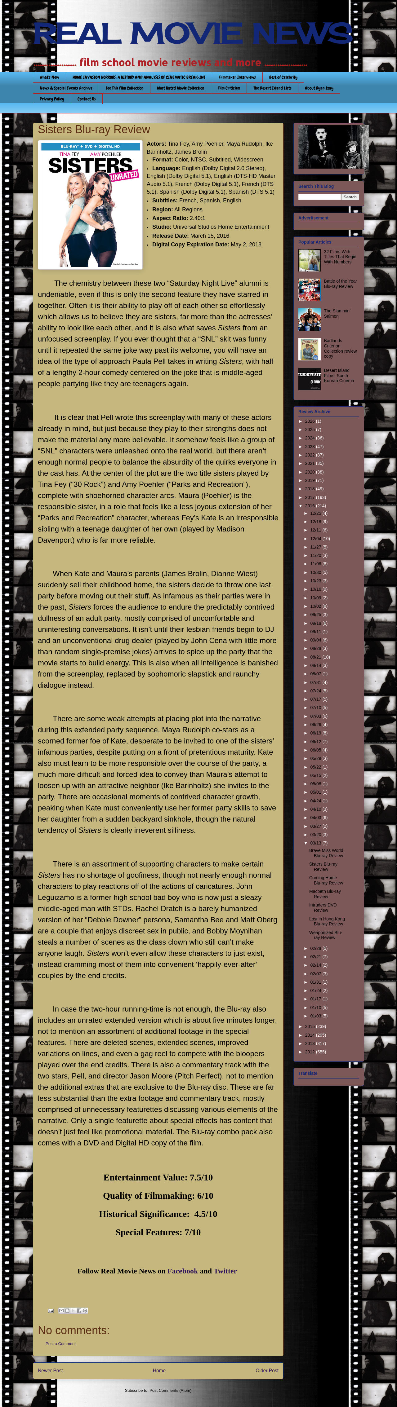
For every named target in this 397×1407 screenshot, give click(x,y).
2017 (310, 497)
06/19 (316, 732)
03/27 (316, 826)
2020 (310, 472)
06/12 (316, 741)
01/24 (316, 990)
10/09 (316, 597)
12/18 (316, 521)
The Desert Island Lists (272, 88)
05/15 (316, 775)
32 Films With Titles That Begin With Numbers (340, 257)
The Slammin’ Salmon (337, 313)
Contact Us (87, 99)
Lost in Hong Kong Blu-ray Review (327, 921)
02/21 (316, 956)
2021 (310, 463)
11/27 (316, 547)
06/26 (316, 724)
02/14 (316, 965)
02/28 (316, 948)
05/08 (316, 783)
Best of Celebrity (283, 77)
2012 (310, 1051)
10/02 (316, 606)
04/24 (316, 800)
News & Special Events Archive (66, 88)
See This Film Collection (125, 88)
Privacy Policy (52, 99)
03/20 (316, 834)
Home (159, 1370)
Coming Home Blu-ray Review (326, 880)
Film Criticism (229, 88)
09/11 (316, 631)
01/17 (316, 998)
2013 (310, 1043)
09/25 (316, 614)
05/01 (316, 792)
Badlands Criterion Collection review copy (340, 348)
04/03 (316, 817)
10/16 (316, 589)
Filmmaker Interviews (237, 77)
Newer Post (50, 1370)
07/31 (316, 682)
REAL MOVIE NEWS (192, 33)
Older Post (267, 1370)
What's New (49, 77)
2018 (310, 488)
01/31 (316, 982)
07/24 (316, 690)
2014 (310, 1035)
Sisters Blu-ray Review (323, 867)
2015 (310, 1026)
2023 (310, 446)
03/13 (316, 842)
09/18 (316, 623)
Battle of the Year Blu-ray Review (340, 284)
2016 (310, 505)
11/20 (316, 555)
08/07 (316, 673)
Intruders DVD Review (323, 907)
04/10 (316, 809)
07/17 (316, 699)
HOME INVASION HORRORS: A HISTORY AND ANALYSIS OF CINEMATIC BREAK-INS (139, 77)
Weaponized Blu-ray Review (325, 935)
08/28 (316, 648)
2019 (310, 480)
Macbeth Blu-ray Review (325, 894)
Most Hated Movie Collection (180, 88)
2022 (310, 454)
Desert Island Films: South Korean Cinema (339, 375)
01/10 (316, 1007)
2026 (310, 421)
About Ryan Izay (319, 88)
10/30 (316, 572)
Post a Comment (61, 1343)
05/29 (316, 758)
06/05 (316, 750)
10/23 (316, 580)
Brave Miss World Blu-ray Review (326, 853)
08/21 (316, 657)
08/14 (316, 665)
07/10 (316, 707)
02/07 (316, 973)
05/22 (316, 767)
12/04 (316, 538)
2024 (310, 437)
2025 (310, 429)
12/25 (316, 513)
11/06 (316, 563)
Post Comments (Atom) (170, 1390)
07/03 (316, 716)
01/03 (316, 1015)
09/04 (316, 639)
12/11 (316, 529)
